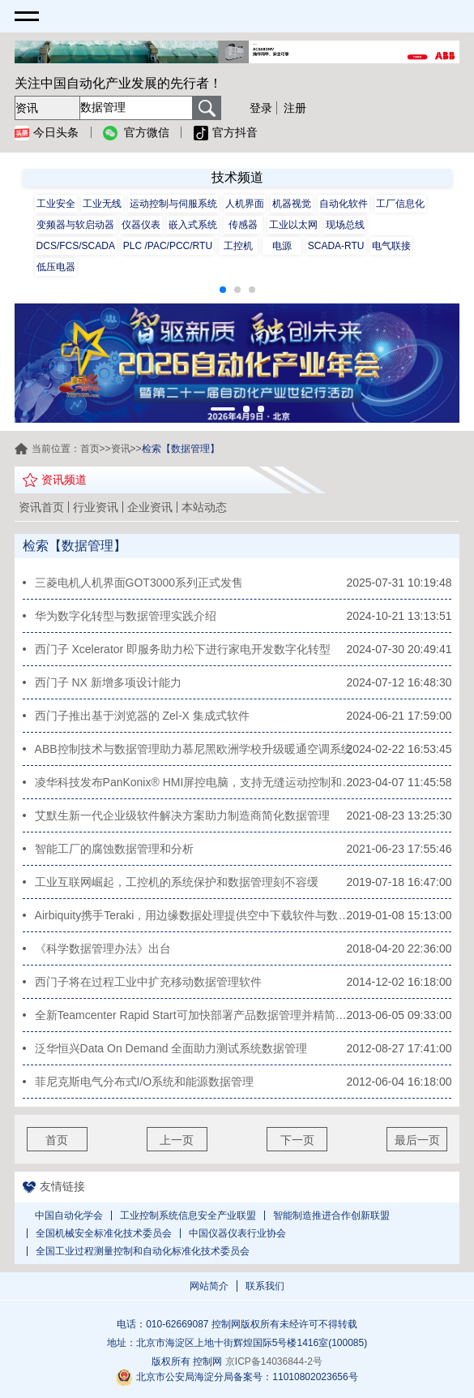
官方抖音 (226, 133)
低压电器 (55, 267)
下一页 (297, 1139)
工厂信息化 (400, 203)
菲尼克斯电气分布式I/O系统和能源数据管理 (144, 1081)
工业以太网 (293, 224)
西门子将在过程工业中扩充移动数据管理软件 (148, 981)
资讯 (120, 448)
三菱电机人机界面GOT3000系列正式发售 (139, 582)
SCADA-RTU (336, 246)
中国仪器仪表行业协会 (237, 1233)
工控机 (238, 246)
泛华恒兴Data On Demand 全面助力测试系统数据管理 (171, 1048)
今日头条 (47, 133)
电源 (282, 246)
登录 (261, 107)
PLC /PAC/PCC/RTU (167, 246)
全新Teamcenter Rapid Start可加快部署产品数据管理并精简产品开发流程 (195, 1015)
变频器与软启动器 (75, 224)
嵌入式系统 (193, 224)
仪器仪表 (141, 224)
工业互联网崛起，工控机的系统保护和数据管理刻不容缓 (176, 881)
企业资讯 (150, 507)
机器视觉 (291, 203)
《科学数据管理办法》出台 (103, 948)
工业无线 (102, 203)
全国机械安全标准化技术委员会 (104, 1233)
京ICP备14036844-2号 (273, 1361)
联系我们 (265, 1286)
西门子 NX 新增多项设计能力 (108, 682)
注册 (295, 107)
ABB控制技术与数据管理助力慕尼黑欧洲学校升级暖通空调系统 (193, 748)
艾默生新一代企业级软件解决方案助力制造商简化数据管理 (182, 815)
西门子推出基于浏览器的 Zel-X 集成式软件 (142, 715)
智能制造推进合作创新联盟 (331, 1215)
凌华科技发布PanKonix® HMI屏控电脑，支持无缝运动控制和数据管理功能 (195, 782)
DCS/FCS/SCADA (75, 246)
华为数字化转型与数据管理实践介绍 (125, 615)
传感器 (243, 224)
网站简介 (209, 1286)
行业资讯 (95, 507)
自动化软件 (343, 203)
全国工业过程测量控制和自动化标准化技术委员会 (143, 1251)
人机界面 (244, 203)
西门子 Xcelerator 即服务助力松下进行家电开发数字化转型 (183, 649)
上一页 (177, 1139)
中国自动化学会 (69, 1215)
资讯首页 (41, 507)
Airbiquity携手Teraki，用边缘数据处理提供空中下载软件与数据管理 (195, 915)
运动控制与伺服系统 (173, 203)
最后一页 (417, 1139)
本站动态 (204, 507)
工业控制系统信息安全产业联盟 (188, 1215)
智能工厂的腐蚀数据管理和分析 (114, 848)
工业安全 (55, 203)
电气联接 (391, 246)
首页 (90, 448)
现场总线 (345, 224)
